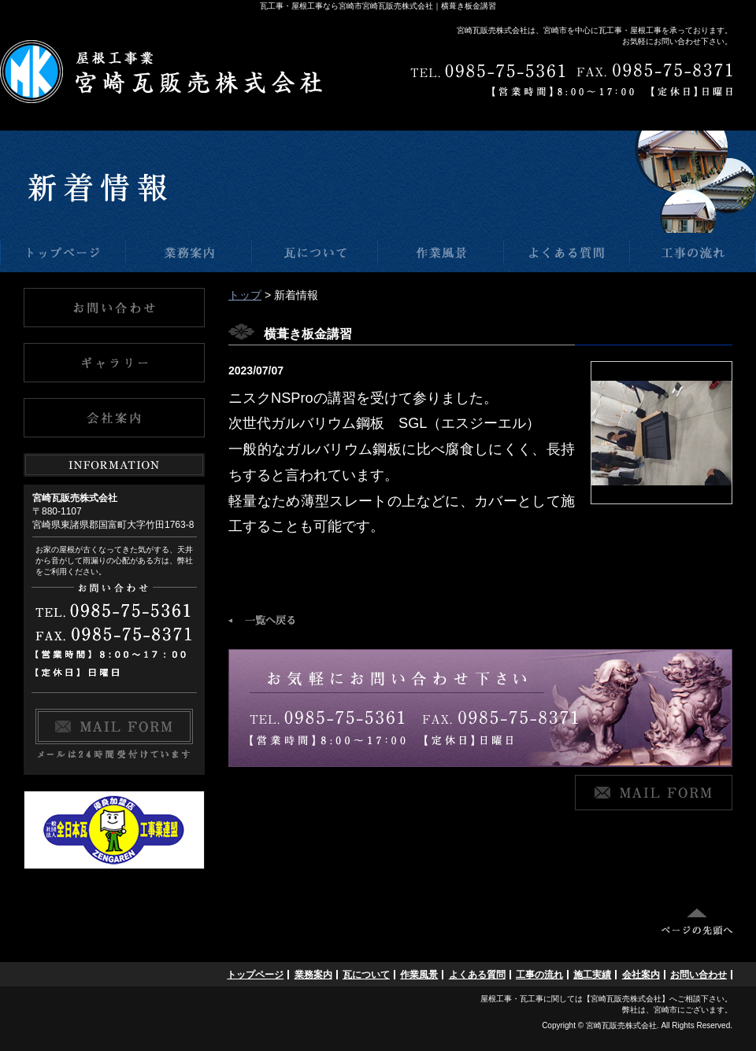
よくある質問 (477, 974)
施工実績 (592, 974)
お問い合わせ (698, 974)
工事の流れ (539, 974)
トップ (244, 295)
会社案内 (641, 974)
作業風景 (419, 974)
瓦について (366, 974)
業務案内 (313, 974)
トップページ (255, 974)
